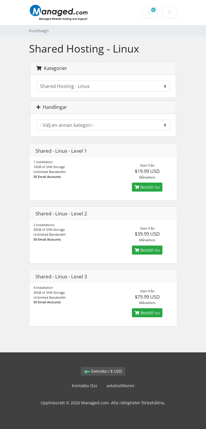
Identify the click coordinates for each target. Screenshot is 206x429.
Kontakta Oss (84, 385)
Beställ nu (147, 187)
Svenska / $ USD (103, 371)
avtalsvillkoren (121, 385)
